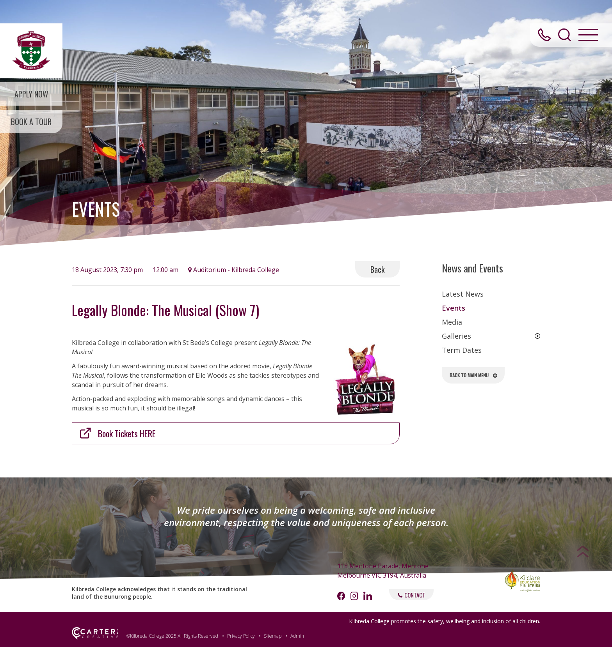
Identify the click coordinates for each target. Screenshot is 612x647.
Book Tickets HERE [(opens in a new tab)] (127, 433)
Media (452, 322)
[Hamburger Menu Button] (588, 35)
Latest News (463, 294)
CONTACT (411, 594)
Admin (297, 636)
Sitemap (272, 636)
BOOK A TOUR (31, 121)
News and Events (472, 268)
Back (377, 269)
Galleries (456, 336)
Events (453, 308)
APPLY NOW (31, 94)
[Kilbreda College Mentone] (31, 50)
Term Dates (462, 350)
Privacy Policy (241, 636)
